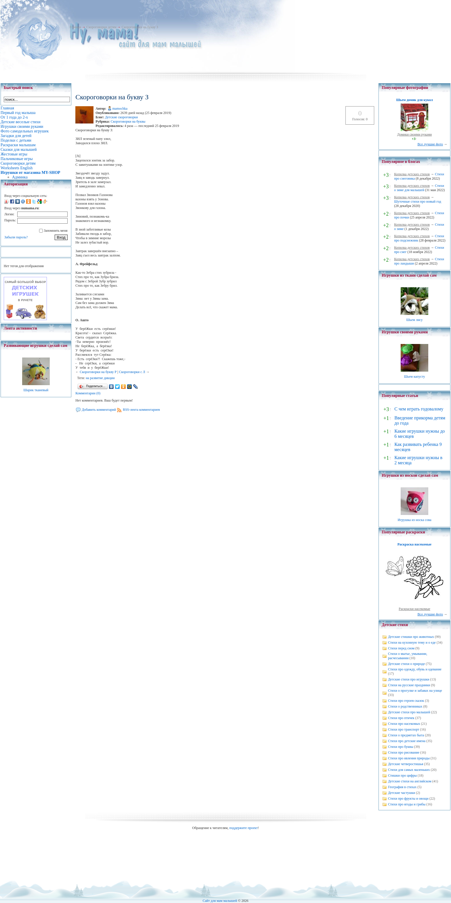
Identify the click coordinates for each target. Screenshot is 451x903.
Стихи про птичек (401, 718)
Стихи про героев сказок (406, 701)
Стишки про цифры (402, 775)
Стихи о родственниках (405, 706)
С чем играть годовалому (418, 408)
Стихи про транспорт (403, 729)
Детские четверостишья (405, 764)
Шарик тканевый (35, 390)
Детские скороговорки (121, 117)
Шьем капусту (414, 376)
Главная (75, 27)
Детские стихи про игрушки (408, 679)
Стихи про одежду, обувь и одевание (415, 669)
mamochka (120, 109)
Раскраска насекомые (414, 544)
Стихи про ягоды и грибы (406, 804)
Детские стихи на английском (409, 781)
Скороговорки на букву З (140, 27)
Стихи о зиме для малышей (419, 188)
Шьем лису (414, 320)
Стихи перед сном (401, 648)
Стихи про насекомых (404, 724)
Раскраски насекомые (414, 609)
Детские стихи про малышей (409, 712)
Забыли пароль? (16, 237)
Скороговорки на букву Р (98, 372)
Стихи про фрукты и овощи (408, 798)
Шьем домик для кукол (414, 100)
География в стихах (402, 787)
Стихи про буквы (400, 747)
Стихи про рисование (403, 752)
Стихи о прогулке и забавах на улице (415, 691)
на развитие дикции (100, 378)
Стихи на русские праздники (409, 685)
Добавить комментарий (99, 410)
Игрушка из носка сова (414, 520)
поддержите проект (243, 828)
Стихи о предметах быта (406, 735)
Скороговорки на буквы (128, 121)
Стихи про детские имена (406, 741)
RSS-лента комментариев (141, 410)
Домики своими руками (414, 134)
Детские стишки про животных (411, 637)
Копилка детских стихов (412, 174)
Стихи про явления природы (409, 758)
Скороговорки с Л (132, 372)
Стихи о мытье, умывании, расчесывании (407, 656)
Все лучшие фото (430, 144)
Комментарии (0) (87, 393)
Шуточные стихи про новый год (417, 201)
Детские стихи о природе (406, 664)
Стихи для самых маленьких (409, 770)
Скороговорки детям (101, 27)
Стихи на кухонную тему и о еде (412, 642)
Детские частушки (401, 793)
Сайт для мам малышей (219, 901)
